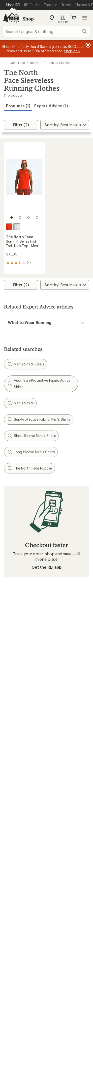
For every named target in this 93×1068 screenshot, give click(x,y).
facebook (40, 994)
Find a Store (15, 963)
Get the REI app (46, 567)
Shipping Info (61, 797)
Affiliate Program (19, 920)
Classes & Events (64, 861)
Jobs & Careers (17, 898)
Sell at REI (13, 913)
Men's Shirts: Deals (25, 364)
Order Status (60, 762)
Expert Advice (61, 854)
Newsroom (59, 919)
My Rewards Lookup (22, 769)
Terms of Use (22, 1055)
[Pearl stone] (16, 226)
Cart (74, 18)
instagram (16, 994)
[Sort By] (64, 124)
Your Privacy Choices (62, 1056)
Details (72, 625)
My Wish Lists (16, 777)
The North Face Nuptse (29, 468)
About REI (58, 898)
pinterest (53, 994)
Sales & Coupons (64, 818)
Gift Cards (13, 826)
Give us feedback (34, 601)
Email (8, 636)
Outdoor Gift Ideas (21, 818)
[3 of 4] (28, 217)
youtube (64, 994)
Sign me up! (46, 659)
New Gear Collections (23, 861)
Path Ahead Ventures (68, 876)
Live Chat (12, 970)
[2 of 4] (20, 217)
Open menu (85, 18)
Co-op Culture (17, 905)
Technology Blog (64, 926)
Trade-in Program (19, 876)
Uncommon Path (64, 869)
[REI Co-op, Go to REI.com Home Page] (11, 18)
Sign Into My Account (24, 762)
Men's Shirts (20, 403)
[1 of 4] (11, 217)
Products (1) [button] (18, 105)
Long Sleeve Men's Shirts (31, 452)
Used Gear (13, 869)
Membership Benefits (23, 784)
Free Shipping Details (68, 826)
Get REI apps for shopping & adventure (46, 1008)
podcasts (77, 994)
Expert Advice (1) (51, 105)
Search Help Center (22, 956)
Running (35, 62)
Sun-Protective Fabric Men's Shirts (38, 419)
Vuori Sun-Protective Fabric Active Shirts (38, 383)
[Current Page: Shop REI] (13, 5)
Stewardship (60, 934)
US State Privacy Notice (62, 1063)
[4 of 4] (37, 217)
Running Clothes (58, 62)
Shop (28, 18)
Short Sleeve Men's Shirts (31, 436)
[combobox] (46, 31)
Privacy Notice (23, 1063)
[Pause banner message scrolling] (87, 45)
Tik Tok (28, 994)
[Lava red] (9, 226)
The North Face (14, 62)
